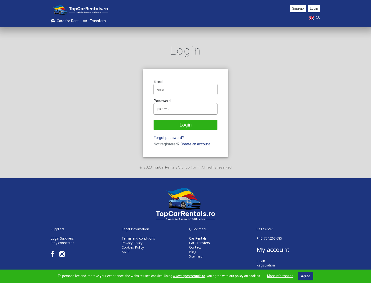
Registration (265, 265)
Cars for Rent (65, 21)
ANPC (126, 251)
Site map (196, 256)
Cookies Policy (133, 247)
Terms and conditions (138, 238)
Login (314, 8)
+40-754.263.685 (269, 238)
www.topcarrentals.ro (189, 276)
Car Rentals (198, 238)
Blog (192, 251)
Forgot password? (169, 137)
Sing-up (298, 8)
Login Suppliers (62, 238)
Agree (305, 276)
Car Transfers (199, 243)
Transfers (94, 21)
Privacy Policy (132, 243)
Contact (195, 247)
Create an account (195, 144)
